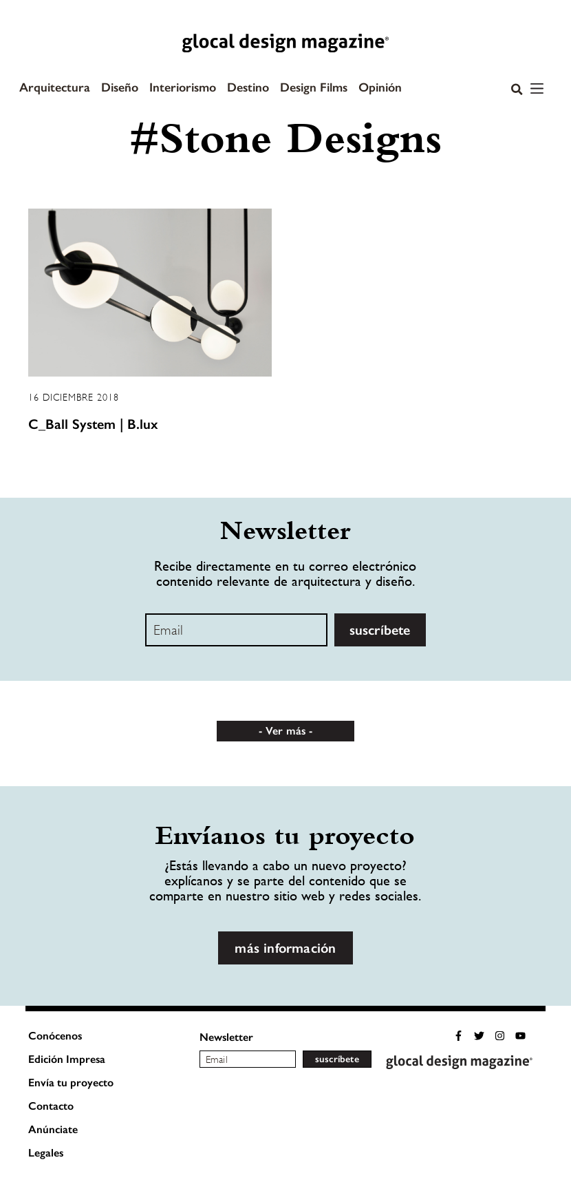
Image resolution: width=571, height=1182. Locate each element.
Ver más (285, 730)
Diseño (119, 87)
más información (285, 948)
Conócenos (55, 1035)
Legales (45, 1152)
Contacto (51, 1105)
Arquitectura (54, 87)
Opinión (380, 87)
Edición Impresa (66, 1059)
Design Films (313, 87)
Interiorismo (182, 87)
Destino (248, 87)
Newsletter (226, 1037)
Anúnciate (53, 1129)
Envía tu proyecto (71, 1082)
